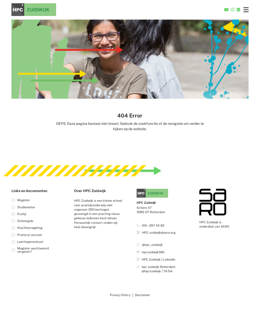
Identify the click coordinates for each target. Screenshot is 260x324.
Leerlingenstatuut (30, 242)
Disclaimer (142, 295)
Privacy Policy (120, 295)
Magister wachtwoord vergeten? (33, 250)
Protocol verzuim (29, 235)
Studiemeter (26, 207)
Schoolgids (25, 221)
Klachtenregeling (29, 228)
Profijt (21, 214)
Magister (23, 200)
